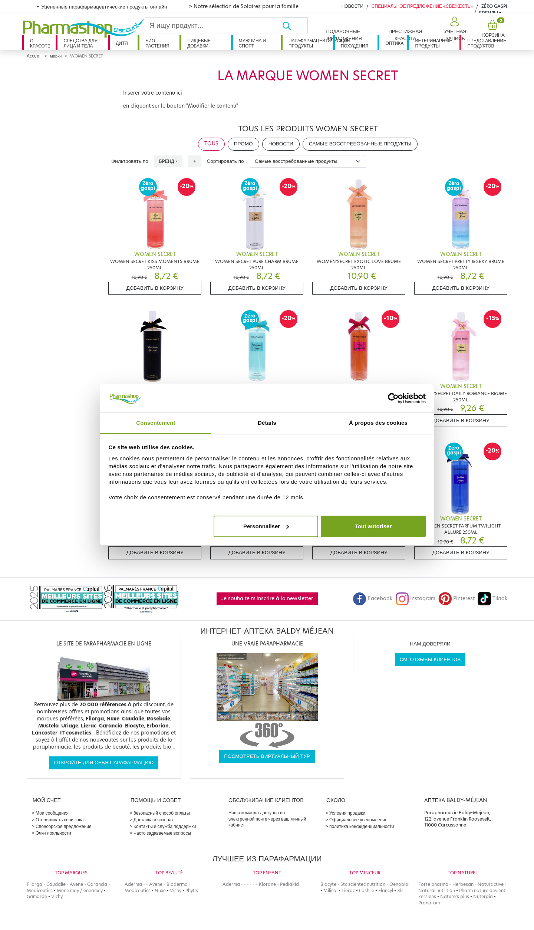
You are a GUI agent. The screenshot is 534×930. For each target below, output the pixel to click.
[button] (454, 29)
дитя (122, 43)
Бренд (166, 161)
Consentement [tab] (155, 423)
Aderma (133, 884)
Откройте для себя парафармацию (104, 762)
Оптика (394, 43)
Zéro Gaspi (494, 6)
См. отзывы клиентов (430, 659)
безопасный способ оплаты (162, 813)
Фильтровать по (129, 161)
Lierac (348, 890)
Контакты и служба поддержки (165, 826)
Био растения (157, 43)
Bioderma (177, 884)
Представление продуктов (486, 43)
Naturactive (491, 884)
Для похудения (355, 43)
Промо (243, 143)
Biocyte (328, 884)
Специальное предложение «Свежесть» (422, 6)
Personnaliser (266, 526)
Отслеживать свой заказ (61, 819)
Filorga (34, 884)
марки (56, 56)
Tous (211, 143)
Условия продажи (347, 813)
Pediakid (289, 884)
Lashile (366, 890)
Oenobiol (399, 884)
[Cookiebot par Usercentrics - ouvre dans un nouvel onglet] (393, 398)
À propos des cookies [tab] (378, 423)
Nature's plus (454, 896)
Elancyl (385, 890)
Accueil (34, 56)
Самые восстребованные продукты (360, 143)
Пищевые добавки (199, 43)
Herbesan (463, 884)
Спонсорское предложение (64, 826)
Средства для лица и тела (80, 43)
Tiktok (492, 598)
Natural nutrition (436, 890)
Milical (330, 890)
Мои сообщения (52, 813)
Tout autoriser (373, 526)
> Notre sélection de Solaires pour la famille (244, 6)
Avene (76, 884)
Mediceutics (40, 890)
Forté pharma (433, 884)
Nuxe (160, 890)
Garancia (97, 884)
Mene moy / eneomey (80, 890)
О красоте (40, 43)
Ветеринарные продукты (433, 43)
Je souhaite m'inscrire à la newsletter (267, 598)
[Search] (213, 25)
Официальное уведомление (358, 819)
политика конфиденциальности (361, 826)
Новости (352, 6)
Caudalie (56, 884)
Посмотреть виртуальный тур (267, 756)
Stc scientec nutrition (362, 884)
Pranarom (429, 903)
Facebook (372, 598)
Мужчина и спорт (252, 43)
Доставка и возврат (153, 819)
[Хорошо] (295, 25)
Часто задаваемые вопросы (162, 833)
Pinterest (456, 598)
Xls (400, 890)
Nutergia (483, 896)
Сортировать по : (227, 161)
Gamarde (37, 896)
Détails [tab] (267, 423)
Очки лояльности (53, 833)
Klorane (267, 884)
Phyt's (191, 890)
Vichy (57, 896)
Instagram (415, 598)
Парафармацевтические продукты (311, 43)
